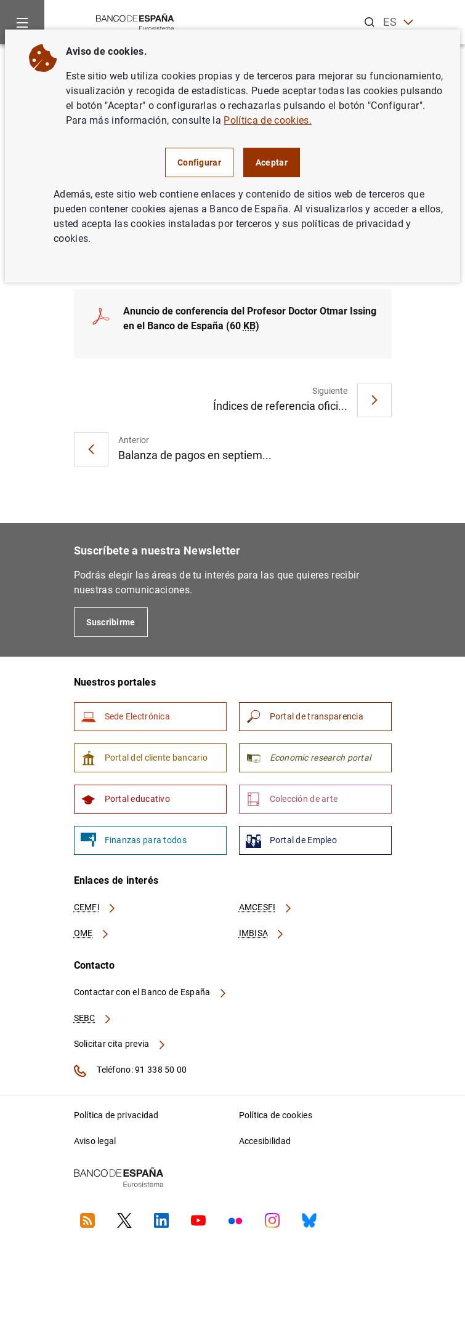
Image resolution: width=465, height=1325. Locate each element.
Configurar (199, 162)
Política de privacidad (116, 1115)
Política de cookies (275, 1115)
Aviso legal (95, 1141)
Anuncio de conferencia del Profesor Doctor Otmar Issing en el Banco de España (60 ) (249, 318)
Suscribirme (110, 622)
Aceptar (272, 162)
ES (398, 22)
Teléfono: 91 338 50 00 (130, 1071)
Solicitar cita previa (120, 1044)
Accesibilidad (265, 1141)
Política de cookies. (267, 120)
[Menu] (22, 22)
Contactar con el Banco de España (151, 992)
